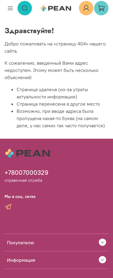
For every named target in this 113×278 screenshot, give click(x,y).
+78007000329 (27, 172)
